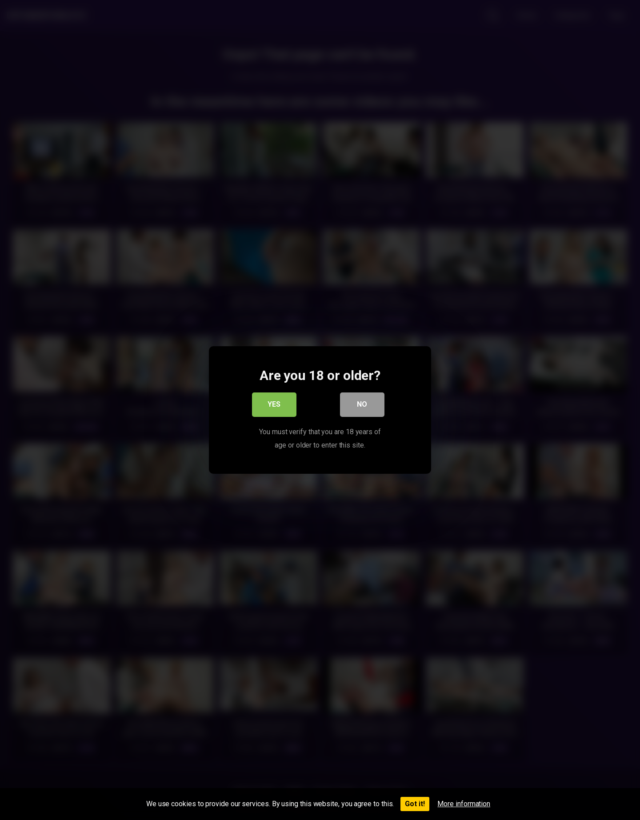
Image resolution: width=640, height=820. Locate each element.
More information (463, 804)
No (362, 405)
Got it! (415, 804)
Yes (274, 405)
